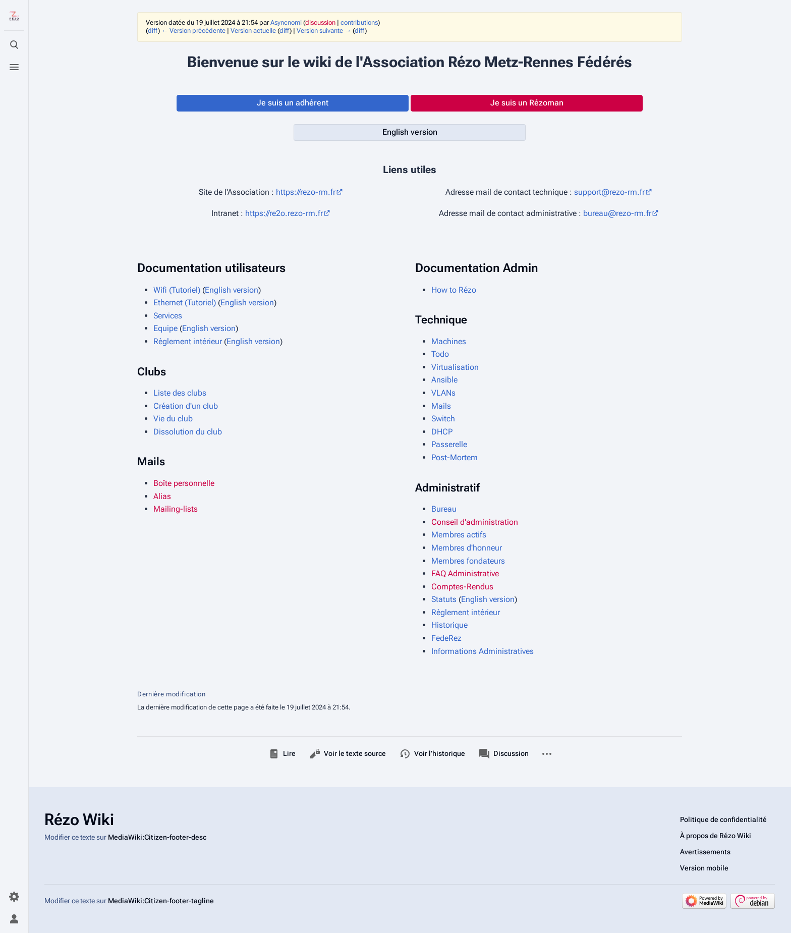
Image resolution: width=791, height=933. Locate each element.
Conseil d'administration (474, 522)
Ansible (444, 380)
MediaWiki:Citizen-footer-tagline (161, 901)
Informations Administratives (482, 651)
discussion (320, 22)
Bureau (444, 509)
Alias (162, 496)
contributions (359, 22)
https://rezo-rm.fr (305, 192)
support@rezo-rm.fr (609, 192)
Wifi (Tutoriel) (176, 290)
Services (167, 315)
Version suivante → (324, 30)
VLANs (443, 393)
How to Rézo (453, 290)
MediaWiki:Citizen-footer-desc (157, 837)
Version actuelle (253, 30)
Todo (440, 354)
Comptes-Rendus (462, 586)
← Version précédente (193, 30)
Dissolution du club (187, 431)
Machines (448, 341)
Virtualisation (455, 367)
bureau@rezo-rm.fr (617, 213)
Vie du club (173, 418)
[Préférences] (14, 897)
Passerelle (449, 444)
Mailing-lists (175, 509)
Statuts (444, 599)
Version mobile (704, 868)
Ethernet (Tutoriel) (184, 302)
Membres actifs (458, 534)
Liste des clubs (179, 393)
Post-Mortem (454, 457)
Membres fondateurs (468, 561)
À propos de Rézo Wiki (715, 836)
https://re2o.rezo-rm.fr (284, 213)
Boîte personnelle (183, 483)
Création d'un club (185, 406)
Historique (449, 625)
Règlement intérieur (188, 341)
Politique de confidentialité (723, 819)
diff (153, 30)
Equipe (165, 328)
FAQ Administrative (465, 573)
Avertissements (705, 852)
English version (231, 290)
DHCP (442, 431)
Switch (443, 418)
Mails (441, 406)
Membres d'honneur (466, 548)
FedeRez (446, 638)
